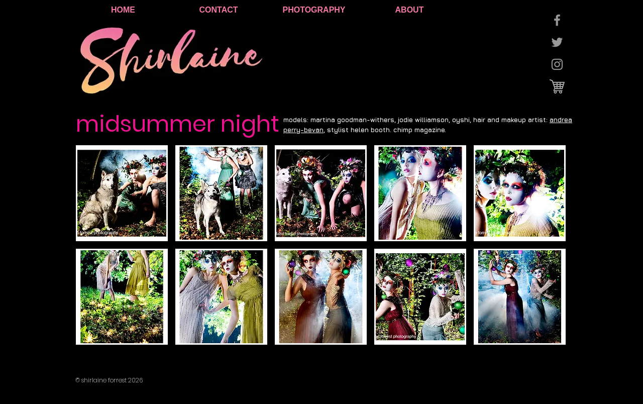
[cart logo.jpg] (557, 86)
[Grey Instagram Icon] (557, 64)
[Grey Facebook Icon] (557, 20)
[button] (122, 193)
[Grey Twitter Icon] (557, 42)
